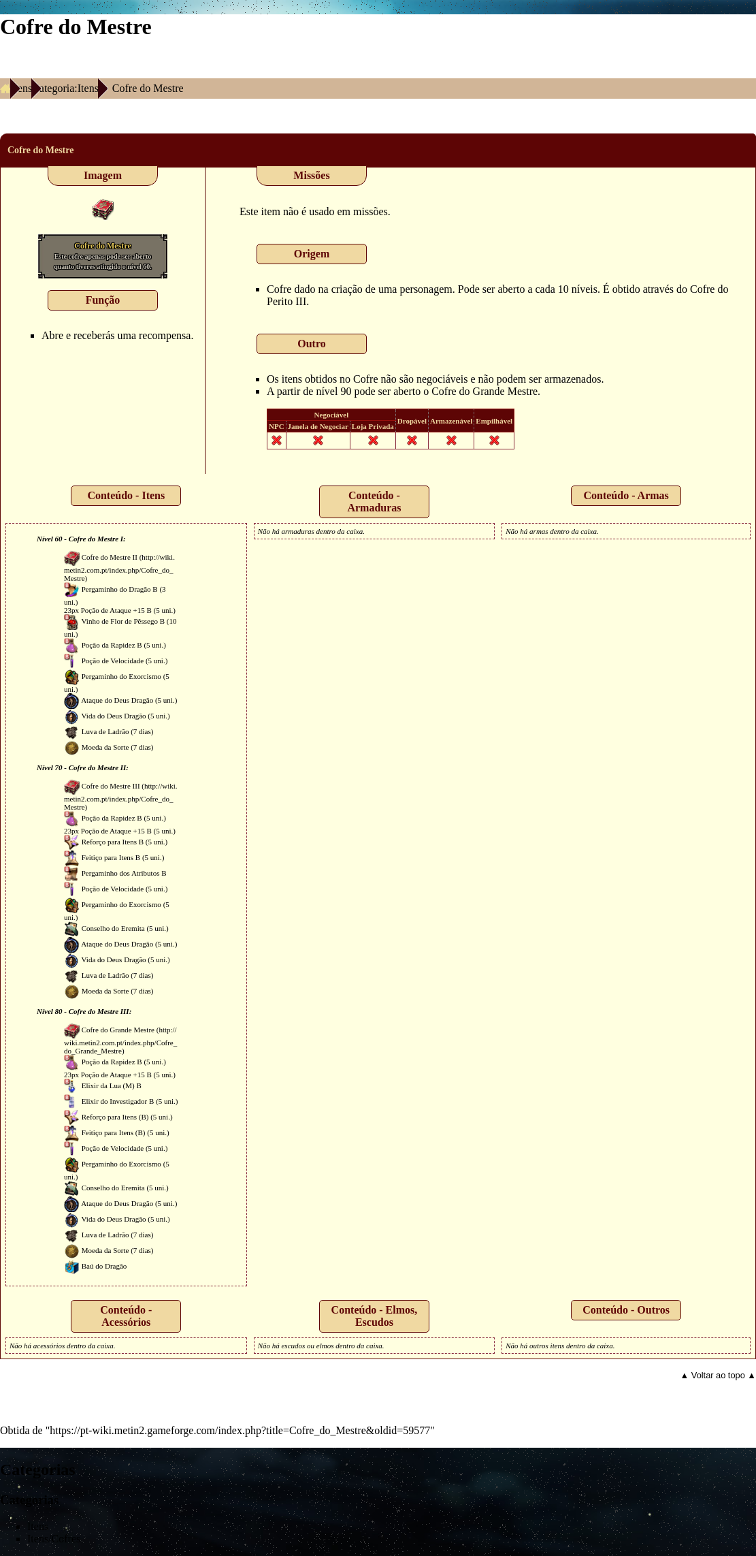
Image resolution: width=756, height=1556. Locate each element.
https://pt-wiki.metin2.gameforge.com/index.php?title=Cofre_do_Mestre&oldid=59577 (240, 1430)
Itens (21, 88)
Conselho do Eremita (113, 928)
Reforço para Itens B (113, 842)
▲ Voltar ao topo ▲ (718, 1375)
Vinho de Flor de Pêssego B (123, 621)
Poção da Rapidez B (112, 645)
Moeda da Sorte (105, 747)
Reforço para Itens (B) (115, 1117)
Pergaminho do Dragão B (120, 589)
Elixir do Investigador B (118, 1101)
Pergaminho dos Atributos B (124, 873)
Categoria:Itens (65, 88)
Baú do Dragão (104, 1266)
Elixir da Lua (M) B (112, 1085)
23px (71, 610)
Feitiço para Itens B (111, 857)
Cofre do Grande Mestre (484, 391)
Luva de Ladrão (105, 731)
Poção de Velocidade (113, 660)
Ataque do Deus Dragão (117, 700)
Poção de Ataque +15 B (116, 610)
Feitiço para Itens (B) (114, 1132)
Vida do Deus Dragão (114, 716)
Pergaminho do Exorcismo (121, 676)
